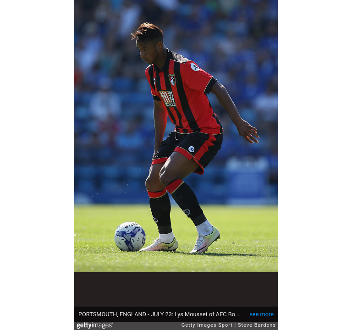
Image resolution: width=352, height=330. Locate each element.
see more (261, 314)
